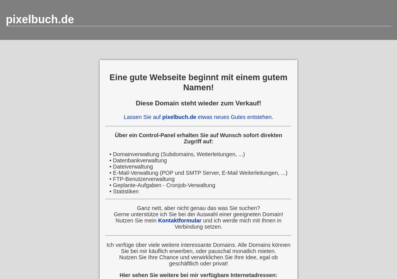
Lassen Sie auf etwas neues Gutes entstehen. (198, 117)
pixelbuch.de (40, 19)
